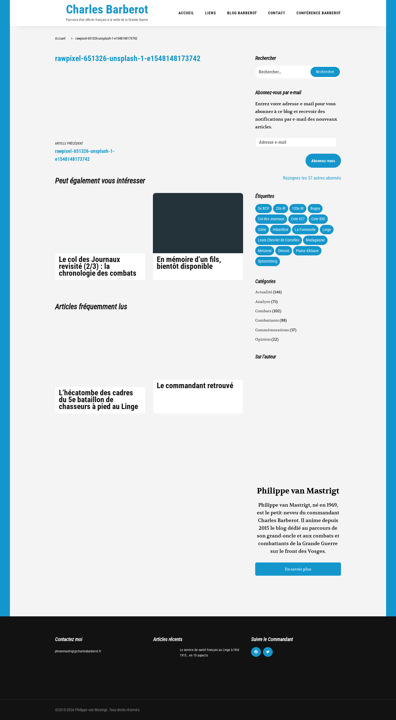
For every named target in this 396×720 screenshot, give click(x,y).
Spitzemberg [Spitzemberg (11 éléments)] (267, 261)
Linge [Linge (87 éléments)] (327, 229)
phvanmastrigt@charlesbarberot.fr (78, 651)
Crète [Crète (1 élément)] (262, 229)
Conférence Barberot (318, 13)
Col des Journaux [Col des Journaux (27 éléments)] (271, 219)
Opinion (263, 339)
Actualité (263, 291)
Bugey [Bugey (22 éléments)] (315, 208)
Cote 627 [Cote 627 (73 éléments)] (298, 219)
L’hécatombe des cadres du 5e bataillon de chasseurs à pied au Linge (98, 399)
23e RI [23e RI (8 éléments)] (280, 208)
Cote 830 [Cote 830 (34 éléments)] (318, 219)
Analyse (262, 301)
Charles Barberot (107, 9)
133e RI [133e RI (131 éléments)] (298, 208)
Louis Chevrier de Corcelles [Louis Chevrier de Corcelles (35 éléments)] (278, 240)
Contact (276, 13)
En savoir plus (298, 569)
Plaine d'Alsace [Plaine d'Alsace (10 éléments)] (307, 251)
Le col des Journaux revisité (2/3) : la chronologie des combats (97, 266)
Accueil (186, 13)
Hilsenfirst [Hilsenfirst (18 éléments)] (280, 229)
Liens (210, 13)
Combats (263, 310)
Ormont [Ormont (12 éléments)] (283, 251)
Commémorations (272, 329)
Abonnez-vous (323, 161)
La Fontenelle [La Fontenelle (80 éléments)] (305, 229)
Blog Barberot (242, 13)
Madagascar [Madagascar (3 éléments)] (315, 240)
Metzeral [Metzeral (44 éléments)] (264, 251)
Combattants (267, 320)
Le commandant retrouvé (195, 385)
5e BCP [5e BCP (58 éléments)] (263, 208)
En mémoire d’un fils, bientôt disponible (189, 263)
